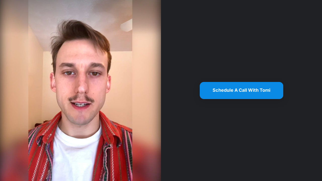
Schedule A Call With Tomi (241, 90)
